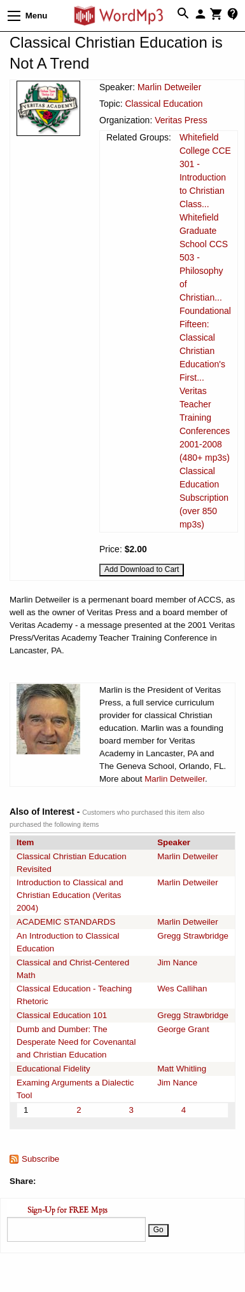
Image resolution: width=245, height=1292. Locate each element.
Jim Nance (177, 962)
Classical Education (163, 104)
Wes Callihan (182, 988)
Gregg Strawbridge (192, 936)
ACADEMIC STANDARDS (66, 922)
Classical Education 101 (62, 1015)
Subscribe (40, 1159)
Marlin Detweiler (169, 87)
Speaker (173, 842)
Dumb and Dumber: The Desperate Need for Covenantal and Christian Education (76, 1041)
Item (25, 842)
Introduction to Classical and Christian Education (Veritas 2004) (70, 895)
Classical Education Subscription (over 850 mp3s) (203, 497)
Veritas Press (181, 120)
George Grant (183, 1029)
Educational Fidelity (53, 1068)
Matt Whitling (181, 1068)
